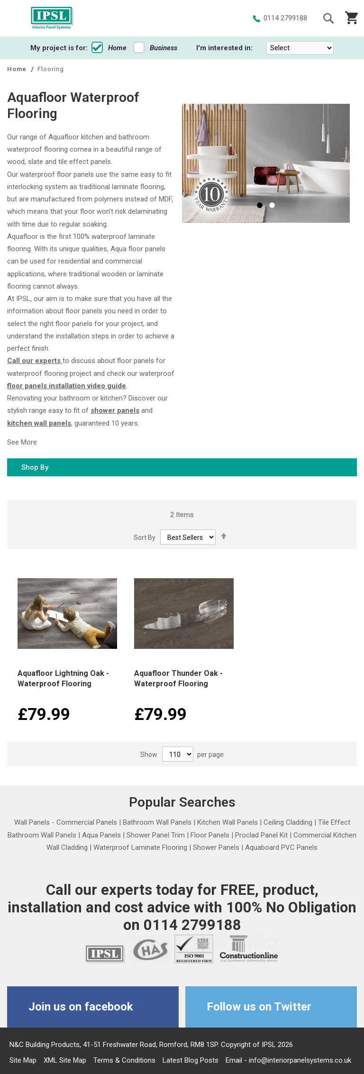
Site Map (22, 1060)
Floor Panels (210, 835)
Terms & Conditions (124, 1060)
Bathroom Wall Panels (157, 822)
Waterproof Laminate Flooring (140, 847)
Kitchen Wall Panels (227, 822)
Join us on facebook (80, 1006)
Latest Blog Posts (190, 1060)
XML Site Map (65, 1060)
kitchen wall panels (39, 423)
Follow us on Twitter (259, 1006)
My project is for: (59, 48)
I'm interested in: (224, 48)
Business (155, 48)
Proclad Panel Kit (261, 835)
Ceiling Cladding (288, 822)
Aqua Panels (101, 835)
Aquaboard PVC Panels (281, 847)
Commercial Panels (86, 822)
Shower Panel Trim (156, 835)
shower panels (115, 410)
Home (109, 48)
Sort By (144, 537)
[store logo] (52, 18)
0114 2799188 (285, 18)
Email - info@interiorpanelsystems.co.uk (288, 1060)
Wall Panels (32, 822)
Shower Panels (216, 847)
